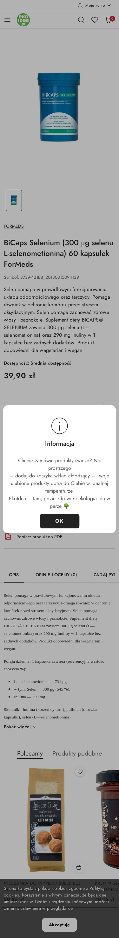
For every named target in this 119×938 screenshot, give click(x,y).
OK (59, 521)
